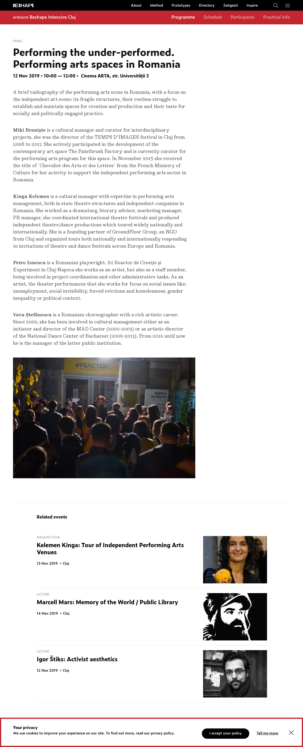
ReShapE (23, 5)
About (136, 5)
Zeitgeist (230, 5)
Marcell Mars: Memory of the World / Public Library (107, 602)
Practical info (276, 17)
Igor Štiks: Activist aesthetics (77, 659)
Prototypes (181, 5)
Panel (17, 41)
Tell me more (267, 733)
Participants (243, 17)
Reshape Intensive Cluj (53, 17)
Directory (207, 5)
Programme (183, 17)
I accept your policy (225, 733)
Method (156, 5)
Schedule (213, 17)
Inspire (252, 5)
